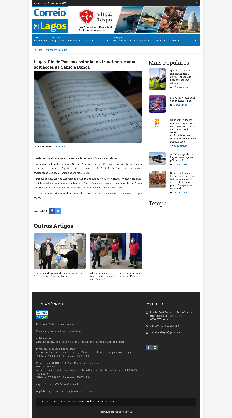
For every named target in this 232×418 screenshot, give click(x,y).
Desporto (72, 40)
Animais (158, 40)
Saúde (87, 40)
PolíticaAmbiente (39, 39)
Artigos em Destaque (56, 49)
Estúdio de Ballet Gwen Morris (67, 187)
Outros (173, 40)
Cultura (101, 40)
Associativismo (138, 40)
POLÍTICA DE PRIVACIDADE (100, 401)
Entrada (38, 49)
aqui (88, 172)
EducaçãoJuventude (117, 39)
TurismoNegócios (56, 39)
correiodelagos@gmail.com (166, 332)
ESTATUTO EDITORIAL (54, 401)
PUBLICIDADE (75, 401)
